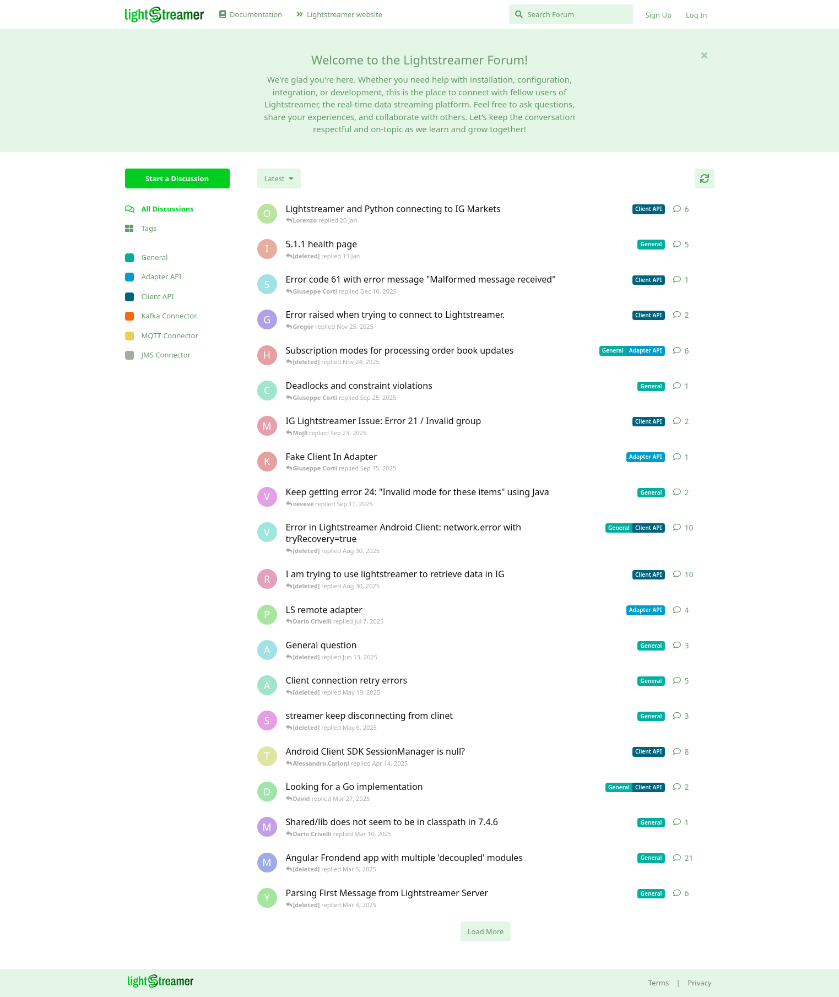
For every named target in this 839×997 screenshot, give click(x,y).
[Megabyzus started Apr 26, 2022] (267, 863)
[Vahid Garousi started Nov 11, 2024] (267, 532)
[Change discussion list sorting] (279, 178)
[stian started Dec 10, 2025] (267, 284)
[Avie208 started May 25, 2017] (267, 650)
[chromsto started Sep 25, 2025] (267, 390)
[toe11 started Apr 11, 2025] (267, 756)
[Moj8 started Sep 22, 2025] (267, 426)
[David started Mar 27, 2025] (267, 791)
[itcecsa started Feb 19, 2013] (267, 249)
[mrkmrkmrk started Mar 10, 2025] (267, 827)
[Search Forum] (571, 14)
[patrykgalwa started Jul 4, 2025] (267, 615)
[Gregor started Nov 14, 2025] (267, 319)
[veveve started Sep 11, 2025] (267, 497)
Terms (658, 983)
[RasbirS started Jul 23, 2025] (267, 579)
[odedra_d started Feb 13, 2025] (267, 214)
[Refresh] (704, 178)
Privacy (699, 983)
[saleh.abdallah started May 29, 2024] (267, 720)
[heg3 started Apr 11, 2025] (267, 355)
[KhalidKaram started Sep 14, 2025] (267, 462)
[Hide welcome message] (704, 55)
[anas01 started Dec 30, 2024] (267, 685)
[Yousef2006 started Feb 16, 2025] (267, 898)
